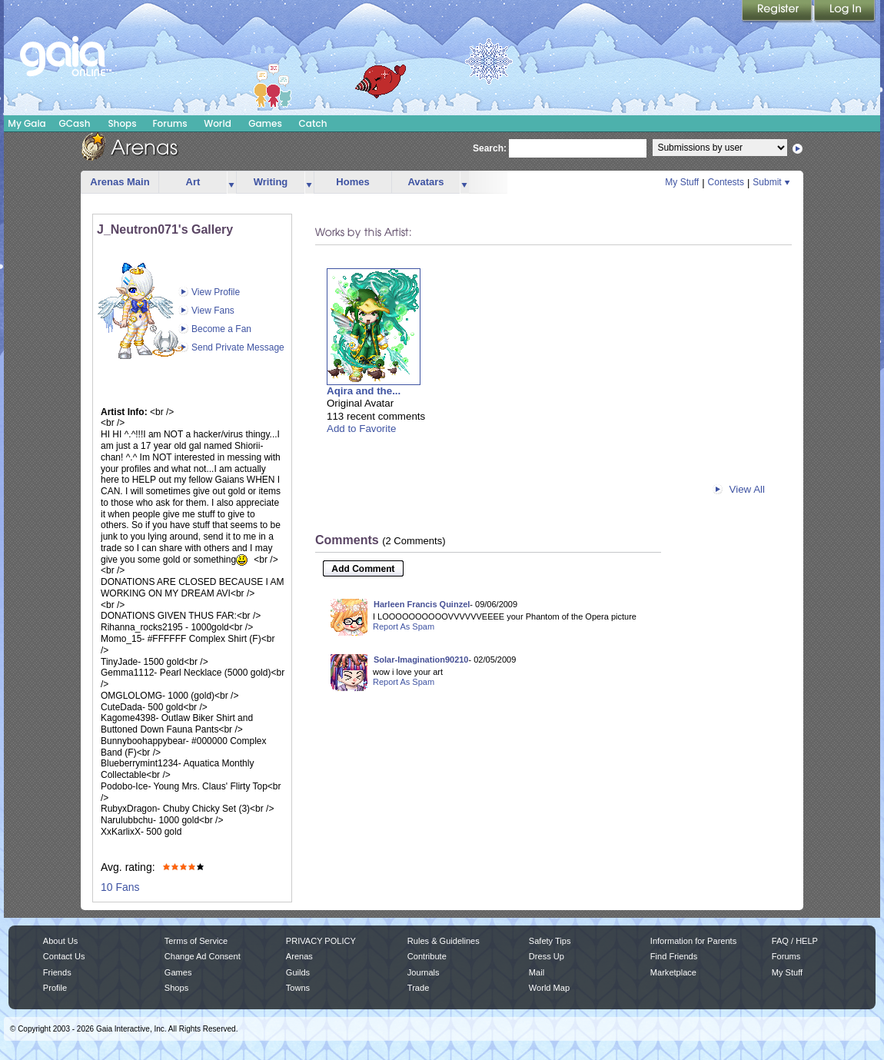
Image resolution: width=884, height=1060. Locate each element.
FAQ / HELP (795, 940)
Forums (169, 123)
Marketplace (673, 972)
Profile (55, 987)
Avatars (425, 182)
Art (193, 182)
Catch (313, 123)
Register (778, 11)
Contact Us (64, 956)
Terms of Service (196, 940)
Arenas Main (119, 182)
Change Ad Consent (203, 956)
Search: (490, 148)
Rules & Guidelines (443, 940)
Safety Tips (550, 940)
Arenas (299, 956)
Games (265, 123)
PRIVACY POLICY (321, 940)
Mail (536, 972)
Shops (122, 123)
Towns (298, 987)
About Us (60, 940)
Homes (352, 182)
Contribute (427, 956)
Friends (57, 972)
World (217, 123)
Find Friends (673, 956)
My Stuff (682, 182)
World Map (549, 987)
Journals (423, 972)
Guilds (298, 972)
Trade (418, 987)
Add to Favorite (361, 428)
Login (845, 11)
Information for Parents (693, 940)
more (231, 182)
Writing (271, 182)
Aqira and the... (363, 391)
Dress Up (546, 956)
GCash (75, 123)
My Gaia (26, 123)
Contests (726, 182)
